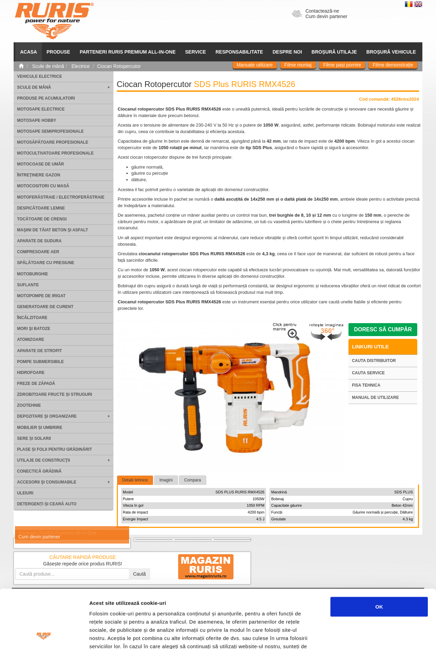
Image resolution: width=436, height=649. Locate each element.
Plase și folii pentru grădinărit (54, 449)
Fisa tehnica (366, 385)
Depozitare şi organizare (47, 416)
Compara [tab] (192, 480)
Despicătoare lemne (41, 208)
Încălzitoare (32, 317)
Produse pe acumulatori (46, 98)
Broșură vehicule (391, 52)
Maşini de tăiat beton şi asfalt (52, 230)
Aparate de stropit (39, 350)
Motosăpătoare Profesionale (52, 142)
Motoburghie (32, 274)
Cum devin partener (326, 16)
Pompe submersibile (40, 361)
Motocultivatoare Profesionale (55, 153)
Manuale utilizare (255, 65)
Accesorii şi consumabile (46, 482)
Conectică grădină (39, 471)
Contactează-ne (322, 11)
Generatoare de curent (45, 306)
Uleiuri (25, 493)
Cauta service (368, 373)
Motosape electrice (41, 109)
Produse (58, 52)
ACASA (28, 52)
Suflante (28, 285)
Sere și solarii (34, 438)
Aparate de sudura (39, 241)
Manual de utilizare (375, 397)
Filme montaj (298, 65)
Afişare (340, 635)
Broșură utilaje (334, 52)
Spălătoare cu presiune (45, 262)
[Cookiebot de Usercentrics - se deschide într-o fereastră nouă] (44, 636)
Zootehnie (29, 405)
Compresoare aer (38, 251)
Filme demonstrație (393, 65)
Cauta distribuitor (374, 360)
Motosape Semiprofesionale (50, 131)
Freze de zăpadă (36, 383)
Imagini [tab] (166, 480)
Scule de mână (34, 87)
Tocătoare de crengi (42, 219)
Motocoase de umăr (40, 164)
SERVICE (195, 52)
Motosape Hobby (36, 120)
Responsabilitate (239, 52)
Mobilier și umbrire (39, 427)
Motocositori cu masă (43, 186)
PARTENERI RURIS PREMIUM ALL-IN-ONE (128, 52)
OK (379, 552)
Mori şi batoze (33, 328)
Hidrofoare (31, 372)
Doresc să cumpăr (383, 329)
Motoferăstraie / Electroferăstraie (60, 197)
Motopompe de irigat (41, 295)
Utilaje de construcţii (43, 460)
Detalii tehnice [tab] (135, 480)
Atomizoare (30, 339)
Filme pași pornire (342, 65)
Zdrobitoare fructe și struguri (54, 394)
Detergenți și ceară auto (47, 504)
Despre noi (287, 52)
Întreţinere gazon (38, 175)
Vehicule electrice (39, 76)
